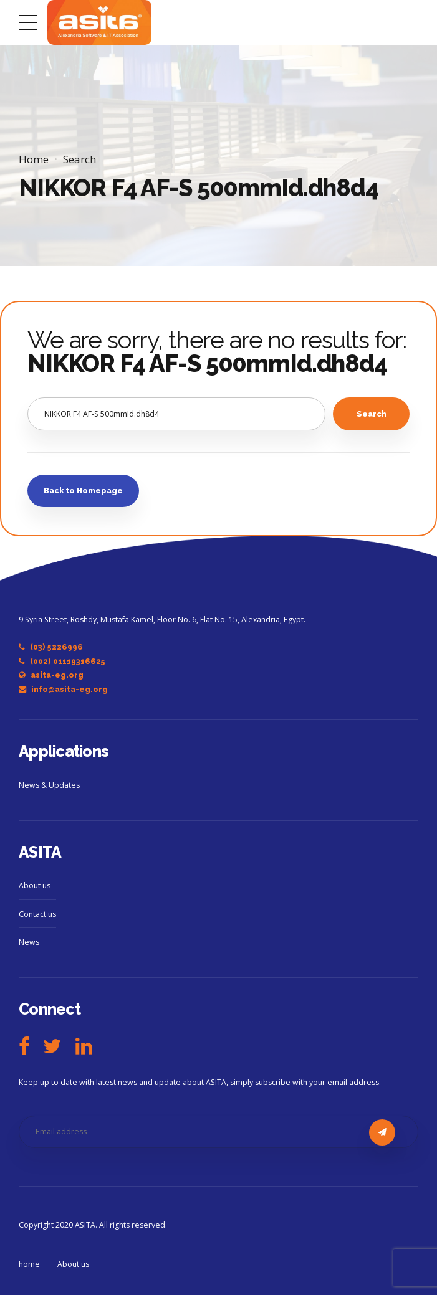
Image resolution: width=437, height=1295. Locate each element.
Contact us (37, 914)
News (29, 942)
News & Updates (49, 785)
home (29, 1264)
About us (34, 885)
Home (34, 159)
